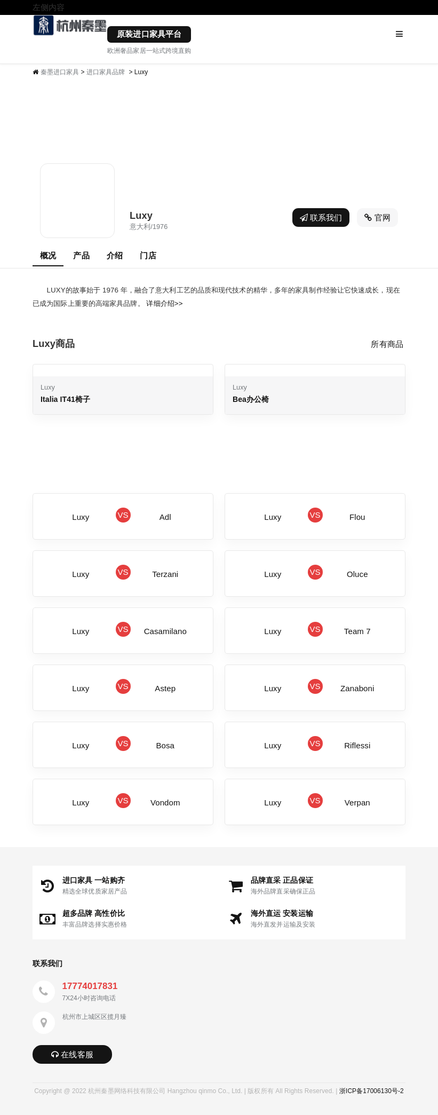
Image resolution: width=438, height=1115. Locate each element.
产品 (81, 255)
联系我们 (321, 217)
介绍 (115, 255)
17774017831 (90, 986)
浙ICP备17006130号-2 (371, 1091)
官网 (377, 217)
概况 (48, 255)
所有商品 (387, 344)
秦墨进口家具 (60, 72)
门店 (148, 255)
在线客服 (72, 1054)
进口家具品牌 (105, 72)
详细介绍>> (164, 303)
